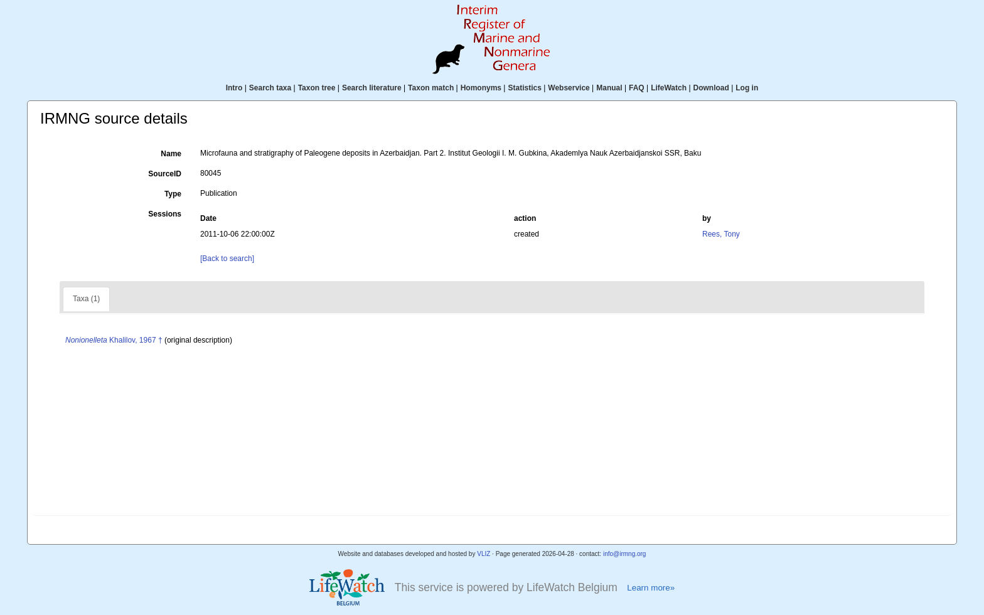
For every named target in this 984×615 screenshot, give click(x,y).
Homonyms (481, 87)
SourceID (164, 173)
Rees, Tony (721, 234)
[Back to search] (227, 258)
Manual (609, 87)
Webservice (569, 87)
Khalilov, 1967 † (114, 340)
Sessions (164, 214)
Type (172, 194)
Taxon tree (317, 87)
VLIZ (483, 553)
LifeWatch (669, 87)
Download (711, 87)
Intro (234, 87)
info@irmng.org (624, 553)
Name (171, 153)
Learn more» (651, 587)
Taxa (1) (86, 298)
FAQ (636, 87)
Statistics (524, 87)
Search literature (372, 87)
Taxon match (431, 87)
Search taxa (270, 87)
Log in (746, 87)
